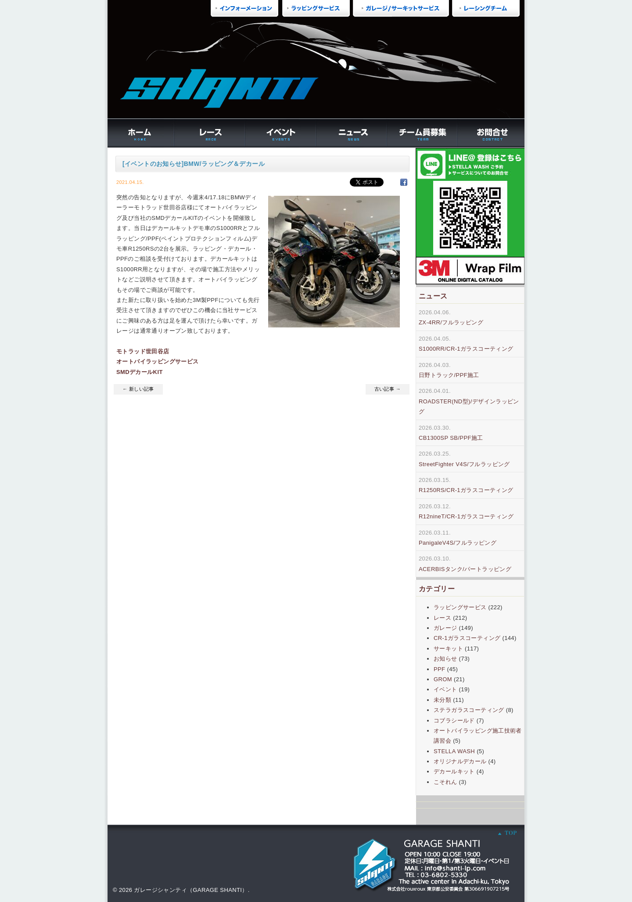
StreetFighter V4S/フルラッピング (464, 464)
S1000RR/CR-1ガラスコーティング (466, 348)
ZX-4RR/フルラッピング (451, 322)
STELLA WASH (454, 751)
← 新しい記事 (138, 389)
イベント (445, 689)
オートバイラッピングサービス (157, 361)
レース (442, 618)
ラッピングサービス (460, 607)
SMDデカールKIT (139, 372)
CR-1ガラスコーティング (467, 638)
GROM (443, 679)
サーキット (448, 648)
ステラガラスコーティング (469, 710)
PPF (439, 669)
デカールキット (454, 771)
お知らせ (445, 658)
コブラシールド (454, 720)
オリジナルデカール (460, 761)
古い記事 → (387, 389)
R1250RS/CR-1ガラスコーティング (466, 490)
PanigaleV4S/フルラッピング (457, 542)
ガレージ (445, 628)
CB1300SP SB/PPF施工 (451, 438)
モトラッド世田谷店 (142, 351)
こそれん (445, 782)
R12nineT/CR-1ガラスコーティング (466, 516)
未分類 (442, 700)
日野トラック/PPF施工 (449, 375)
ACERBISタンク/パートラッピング (465, 569)
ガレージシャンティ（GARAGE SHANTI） (191, 890)
